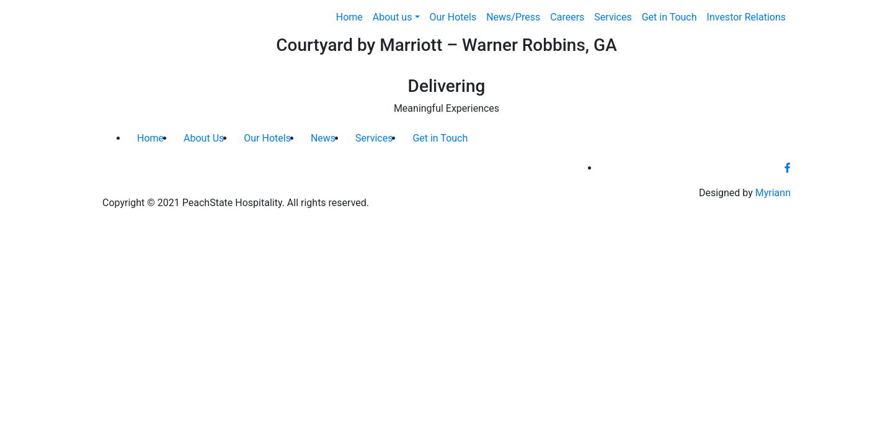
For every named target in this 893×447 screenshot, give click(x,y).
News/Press (513, 17)
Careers (567, 17)
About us (392, 17)
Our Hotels (453, 17)
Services (612, 17)
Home (349, 17)
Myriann (773, 193)
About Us (204, 138)
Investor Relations (746, 17)
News (323, 138)
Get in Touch (669, 17)
